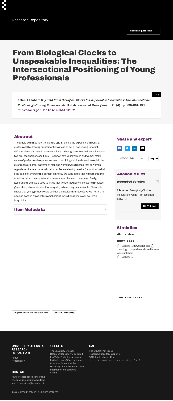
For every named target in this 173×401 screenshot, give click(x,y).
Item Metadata (29, 211)
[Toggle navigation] (143, 32)
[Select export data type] (130, 159)
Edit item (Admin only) (64, 314)
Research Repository (34, 20)
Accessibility (18, 362)
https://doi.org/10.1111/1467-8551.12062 (46, 111)
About (15, 359)
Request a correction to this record (31, 314)
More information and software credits (67, 371)
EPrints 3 (57, 358)
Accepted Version (131, 183)
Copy (155, 95)
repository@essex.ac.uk (32, 384)
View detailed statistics (130, 299)
